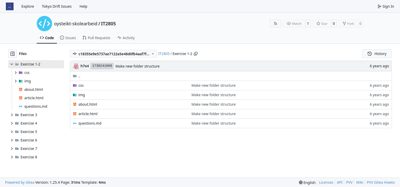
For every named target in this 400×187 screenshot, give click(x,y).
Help (84, 6)
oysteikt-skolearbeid (75, 23)
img (82, 94)
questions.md (90, 123)
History (377, 53)
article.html (88, 113)
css (81, 85)
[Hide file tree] (12, 53)
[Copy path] (195, 54)
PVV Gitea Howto (381, 182)
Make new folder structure (137, 66)
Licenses (326, 182)
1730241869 (102, 66)
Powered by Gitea (19, 182)
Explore (27, 6)
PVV (349, 182)
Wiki (359, 182)
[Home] (10, 6)
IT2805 (108, 23)
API (340, 182)
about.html (88, 104)
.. (77, 75)
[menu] (307, 182)
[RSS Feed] (275, 23)
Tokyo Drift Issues (57, 6)
